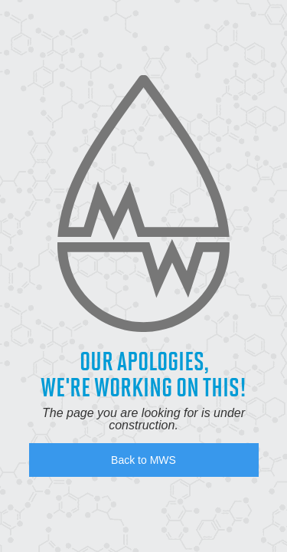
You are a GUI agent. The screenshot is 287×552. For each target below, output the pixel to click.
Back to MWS (143, 460)
